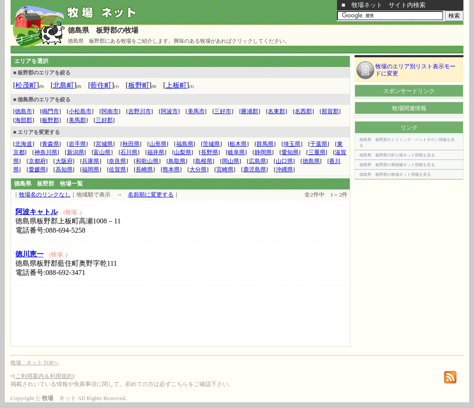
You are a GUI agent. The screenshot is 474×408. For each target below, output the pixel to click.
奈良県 (117, 161)
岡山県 (230, 161)
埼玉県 (291, 144)
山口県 (284, 161)
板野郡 (50, 120)
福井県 (155, 152)
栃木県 (238, 144)
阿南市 (109, 111)
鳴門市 (50, 111)
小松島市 (80, 111)
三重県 (317, 152)
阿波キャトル (36, 211)
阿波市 (169, 111)
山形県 (158, 144)
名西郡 (303, 111)
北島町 (63, 85)
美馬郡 (77, 120)
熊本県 (171, 169)
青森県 (50, 144)
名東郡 (276, 111)
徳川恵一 (29, 254)
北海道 (23, 144)
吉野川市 (139, 111)
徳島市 (23, 111)
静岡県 (263, 152)
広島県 (257, 161)
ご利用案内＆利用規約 (44, 376)
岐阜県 (236, 152)
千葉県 (318, 144)
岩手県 (77, 144)
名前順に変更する (151, 194)
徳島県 (311, 161)
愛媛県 (37, 169)
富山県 (102, 152)
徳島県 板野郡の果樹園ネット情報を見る (397, 165)
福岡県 (90, 169)
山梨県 (182, 152)
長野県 (209, 152)
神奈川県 (45, 152)
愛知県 (290, 152)
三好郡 (104, 120)
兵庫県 (90, 161)
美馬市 (196, 111)
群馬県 (265, 144)
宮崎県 (224, 169)
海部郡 (23, 120)
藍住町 (100, 85)
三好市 (222, 111)
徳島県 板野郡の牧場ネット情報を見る (395, 174)
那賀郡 (330, 111)
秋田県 (131, 144)
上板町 (176, 85)
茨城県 (211, 144)
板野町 (138, 85)
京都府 (37, 161)
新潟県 (75, 152)
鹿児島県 (254, 169)
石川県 (128, 152)
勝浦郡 (249, 111)
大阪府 (64, 161)
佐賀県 (117, 169)
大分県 (198, 169)
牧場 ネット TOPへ (35, 363)
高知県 (64, 169)
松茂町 (26, 85)
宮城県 (104, 144)
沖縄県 (284, 169)
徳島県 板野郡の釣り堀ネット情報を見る (397, 155)
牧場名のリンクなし (44, 194)
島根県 (203, 161)
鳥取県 (176, 161)
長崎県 (144, 169)
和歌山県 (147, 161)
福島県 (184, 144)
